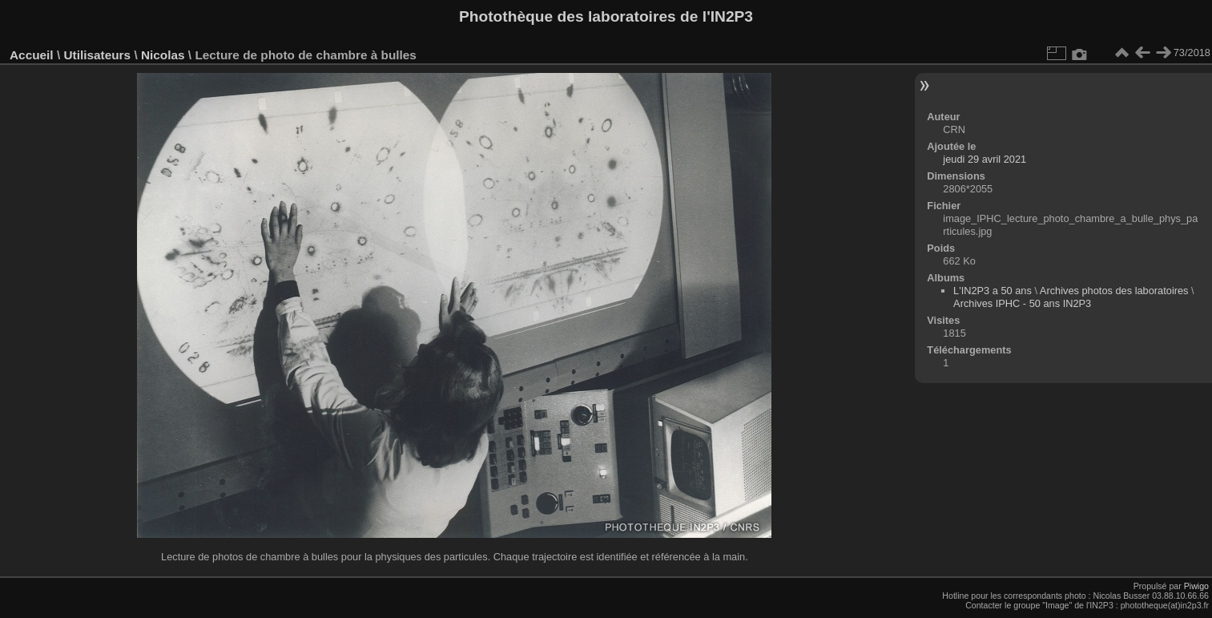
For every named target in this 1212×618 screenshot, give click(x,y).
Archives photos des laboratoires (1114, 291)
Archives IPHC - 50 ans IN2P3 (1022, 303)
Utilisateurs (97, 55)
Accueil (32, 55)
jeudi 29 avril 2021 (984, 159)
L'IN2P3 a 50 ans (992, 291)
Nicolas (163, 55)
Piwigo (1196, 586)
